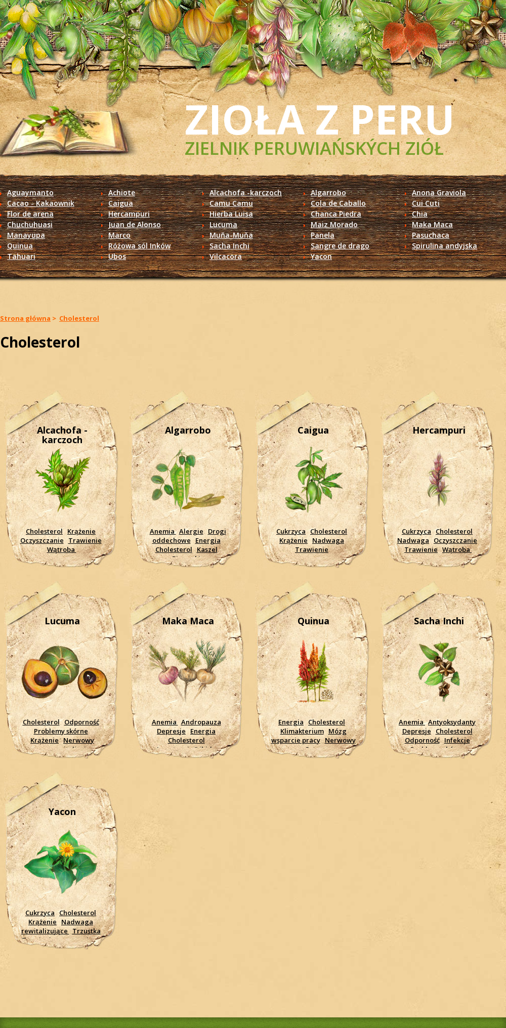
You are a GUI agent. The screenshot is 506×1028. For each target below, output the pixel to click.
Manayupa (26, 235)
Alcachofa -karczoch (245, 192)
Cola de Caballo (338, 203)
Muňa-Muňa (231, 235)
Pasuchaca (430, 235)
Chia (420, 214)
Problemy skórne (61, 731)
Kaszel (207, 549)
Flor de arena (30, 214)
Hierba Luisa (231, 214)
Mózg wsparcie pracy (309, 735)
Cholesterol (79, 318)
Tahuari (21, 256)
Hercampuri (129, 214)
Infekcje (457, 740)
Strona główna (25, 318)
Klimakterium (302, 731)
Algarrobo (328, 192)
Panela (322, 235)
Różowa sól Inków (139, 245)
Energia (208, 540)
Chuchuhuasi (30, 224)
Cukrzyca (291, 531)
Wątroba (61, 549)
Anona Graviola (439, 192)
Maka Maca (432, 224)
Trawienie (85, 540)
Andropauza (201, 721)
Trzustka (86, 930)
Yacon (321, 256)
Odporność (81, 721)
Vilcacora (225, 256)
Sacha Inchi (229, 245)
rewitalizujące (45, 930)
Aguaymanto (30, 192)
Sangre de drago (340, 245)
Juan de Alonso (134, 224)
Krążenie (81, 531)
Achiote (121, 192)
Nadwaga (328, 540)
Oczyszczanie (42, 540)
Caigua (120, 203)
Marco (119, 235)
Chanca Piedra (336, 214)
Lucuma (223, 224)
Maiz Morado (334, 224)
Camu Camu (231, 203)
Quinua (20, 245)
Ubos (117, 256)
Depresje (171, 731)
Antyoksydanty (452, 721)
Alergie (191, 531)
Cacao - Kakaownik (40, 203)
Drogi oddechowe (189, 536)
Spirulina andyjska (444, 245)
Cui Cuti (426, 203)
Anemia (163, 531)
